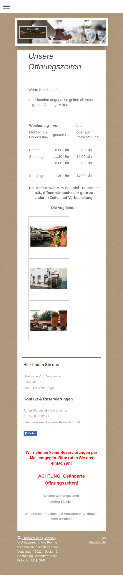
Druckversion (29, 538)
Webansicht (97, 542)
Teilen (30, 433)
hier (69, 501)
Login (102, 538)
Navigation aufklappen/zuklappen (61, 6)
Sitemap (50, 538)
